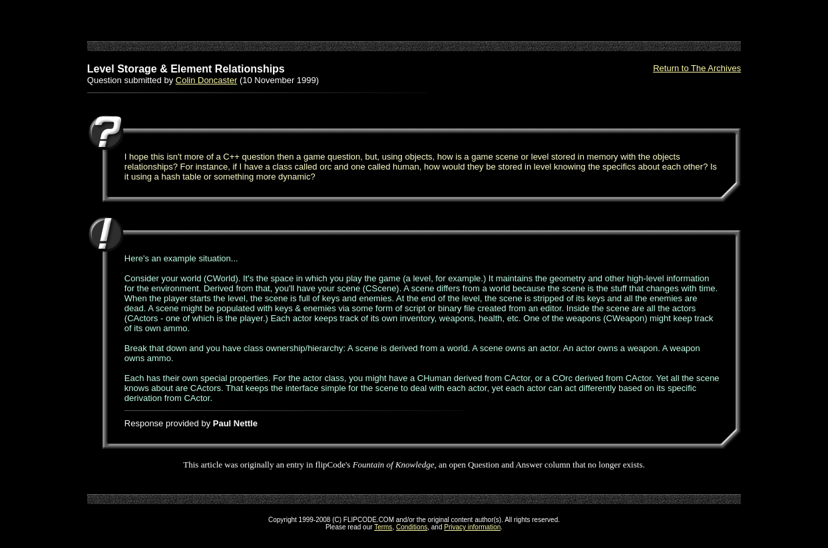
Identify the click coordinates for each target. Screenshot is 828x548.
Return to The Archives (697, 68)
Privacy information (472, 527)
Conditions (411, 527)
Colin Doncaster (207, 80)
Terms (383, 527)
